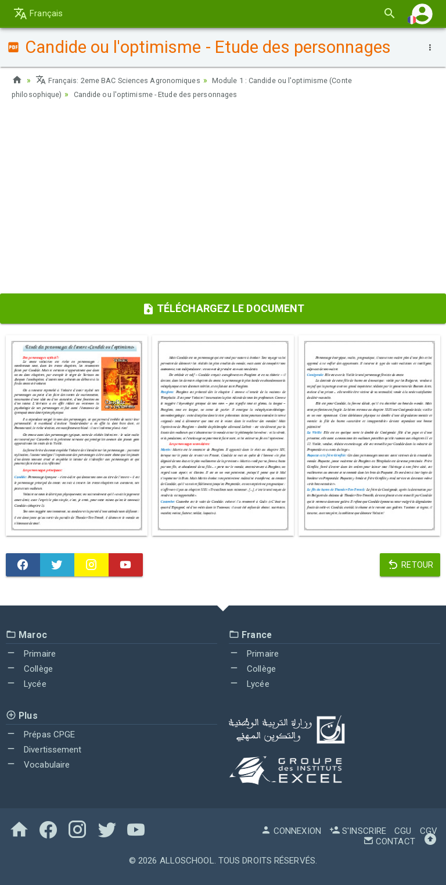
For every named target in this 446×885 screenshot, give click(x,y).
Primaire (31, 653)
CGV (428, 831)
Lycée (26, 684)
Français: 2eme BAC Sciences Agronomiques (125, 80)
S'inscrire (357, 831)
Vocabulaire (38, 764)
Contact (389, 841)
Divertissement (44, 749)
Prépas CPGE (40, 734)
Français (38, 13)
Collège (29, 669)
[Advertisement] (223, 200)
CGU (402, 831)
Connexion (291, 831)
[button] (422, 13)
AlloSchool (187, 860)
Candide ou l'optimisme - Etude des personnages (169, 94)
